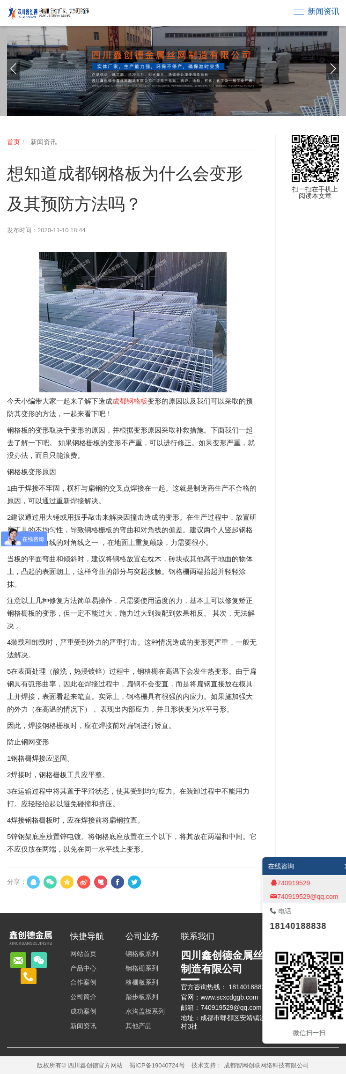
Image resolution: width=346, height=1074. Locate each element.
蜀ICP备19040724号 (157, 1065)
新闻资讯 (323, 11)
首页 (13, 142)
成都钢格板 (129, 401)
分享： (17, 881)
